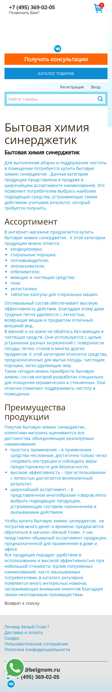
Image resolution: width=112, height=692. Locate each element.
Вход (95, 87)
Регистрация (72, 87)
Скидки (11, 638)
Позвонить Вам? (24, 12)
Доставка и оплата (23, 632)
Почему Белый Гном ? (26, 627)
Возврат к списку (21, 603)
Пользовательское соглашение (36, 644)
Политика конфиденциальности (37, 649)
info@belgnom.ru (36, 669)
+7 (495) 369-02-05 (32, 7)
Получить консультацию (56, 59)
